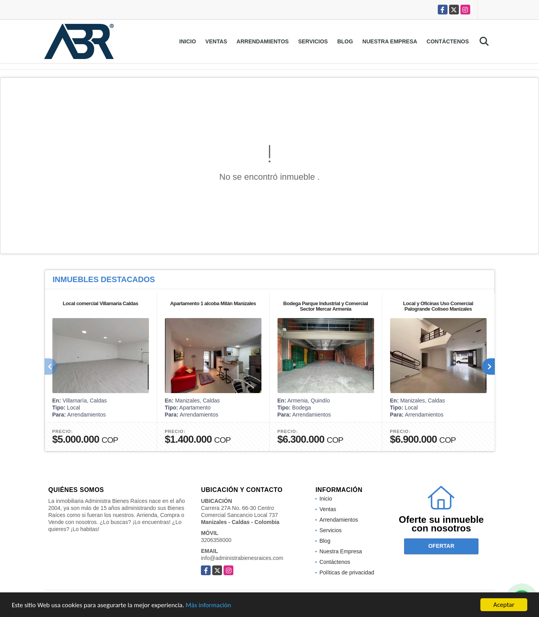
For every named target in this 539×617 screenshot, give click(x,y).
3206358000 (216, 540)
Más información (208, 605)
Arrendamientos (262, 41)
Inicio (187, 41)
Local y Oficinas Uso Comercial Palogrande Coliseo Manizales (438, 306)
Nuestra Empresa (389, 41)
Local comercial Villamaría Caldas (100, 303)
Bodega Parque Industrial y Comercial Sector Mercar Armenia (325, 306)
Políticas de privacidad (346, 572)
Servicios (313, 41)
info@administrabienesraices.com (242, 558)
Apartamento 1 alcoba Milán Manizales (213, 303)
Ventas (216, 41)
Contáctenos (447, 41)
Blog (345, 41)
